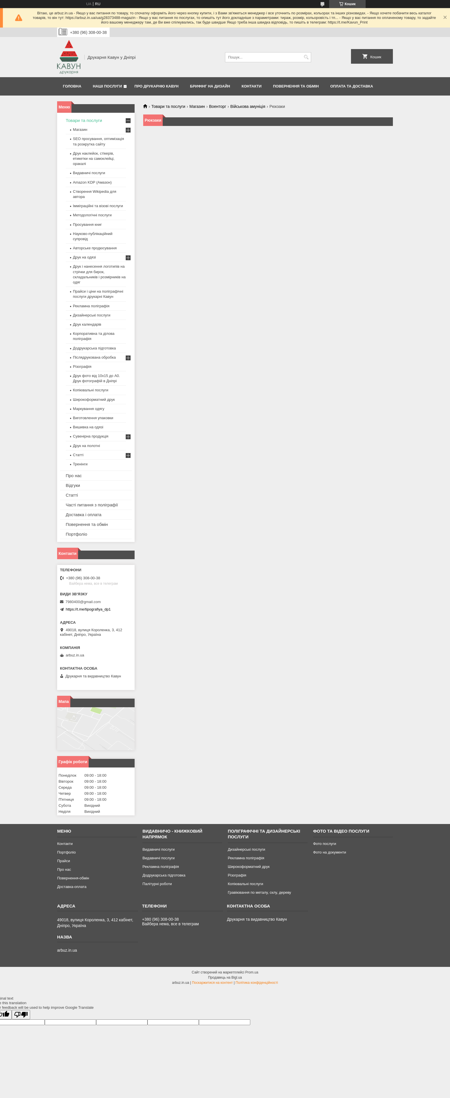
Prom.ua (251, 972)
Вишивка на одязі (88, 427)
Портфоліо (76, 534)
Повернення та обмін (296, 86)
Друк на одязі (84, 257)
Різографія (82, 366)
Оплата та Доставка (351, 86)
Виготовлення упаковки (93, 418)
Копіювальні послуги (90, 390)
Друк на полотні (86, 446)
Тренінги (80, 464)
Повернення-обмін (73, 878)
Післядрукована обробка (94, 357)
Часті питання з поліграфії (92, 504)
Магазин (197, 106)
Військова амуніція (247, 106)
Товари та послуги (168, 106)
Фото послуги (324, 844)
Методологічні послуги (92, 215)
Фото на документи (329, 852)
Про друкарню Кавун (157, 86)
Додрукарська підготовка (94, 348)
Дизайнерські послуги (91, 315)
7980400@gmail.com (83, 602)
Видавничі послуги (89, 173)
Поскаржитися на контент (212, 983)
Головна (72, 86)
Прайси (63, 861)
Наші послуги (107, 86)
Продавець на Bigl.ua (225, 977)
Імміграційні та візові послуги (98, 206)
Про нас (74, 475)
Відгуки (73, 485)
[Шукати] (306, 57)
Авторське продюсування (95, 248)
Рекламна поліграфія (91, 306)
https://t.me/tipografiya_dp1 (88, 609)
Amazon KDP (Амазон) (92, 182)
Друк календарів (87, 324)
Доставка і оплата (83, 514)
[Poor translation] (21, 1014)
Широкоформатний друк (94, 399)
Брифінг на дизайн (210, 86)
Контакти (252, 86)
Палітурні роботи (157, 884)
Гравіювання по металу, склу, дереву (259, 892)
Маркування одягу (88, 409)
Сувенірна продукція (90, 436)
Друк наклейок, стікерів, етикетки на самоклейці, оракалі (94, 158)
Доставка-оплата (71, 887)
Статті (78, 455)
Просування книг (87, 224)
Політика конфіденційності (257, 983)
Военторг (217, 106)
